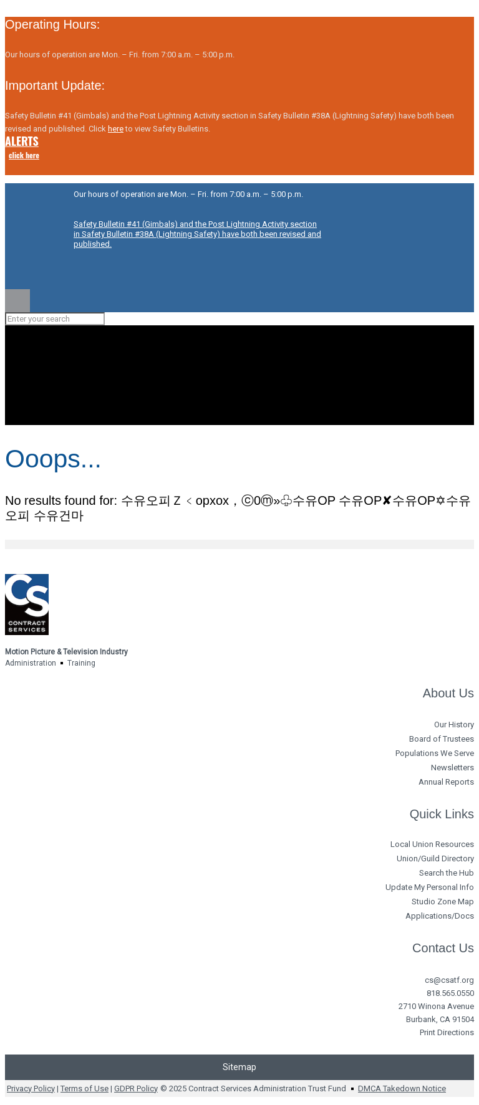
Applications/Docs (439, 916)
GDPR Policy (136, 1088)
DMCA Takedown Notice (402, 1088)
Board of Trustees (441, 739)
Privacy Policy (31, 1088)
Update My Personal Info (429, 887)
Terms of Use (84, 1088)
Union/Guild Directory (435, 858)
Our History (454, 724)
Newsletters (452, 767)
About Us (448, 693)
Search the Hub (446, 873)
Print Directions (447, 1032)
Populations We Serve (434, 753)
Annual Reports (446, 782)
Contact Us (443, 948)
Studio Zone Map (443, 901)
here (115, 128)
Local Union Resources (432, 844)
